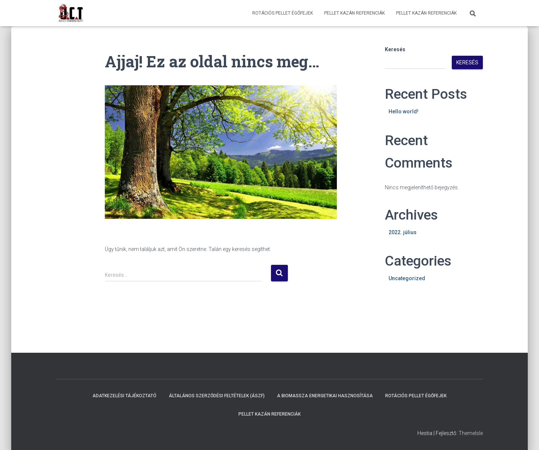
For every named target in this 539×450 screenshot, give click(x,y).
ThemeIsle (471, 433)
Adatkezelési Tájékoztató (124, 395)
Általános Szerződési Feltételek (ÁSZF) (217, 395)
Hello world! (403, 111)
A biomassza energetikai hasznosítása (325, 395)
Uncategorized (407, 278)
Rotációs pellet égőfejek (282, 13)
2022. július (403, 232)
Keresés (395, 49)
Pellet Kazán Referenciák (354, 13)
